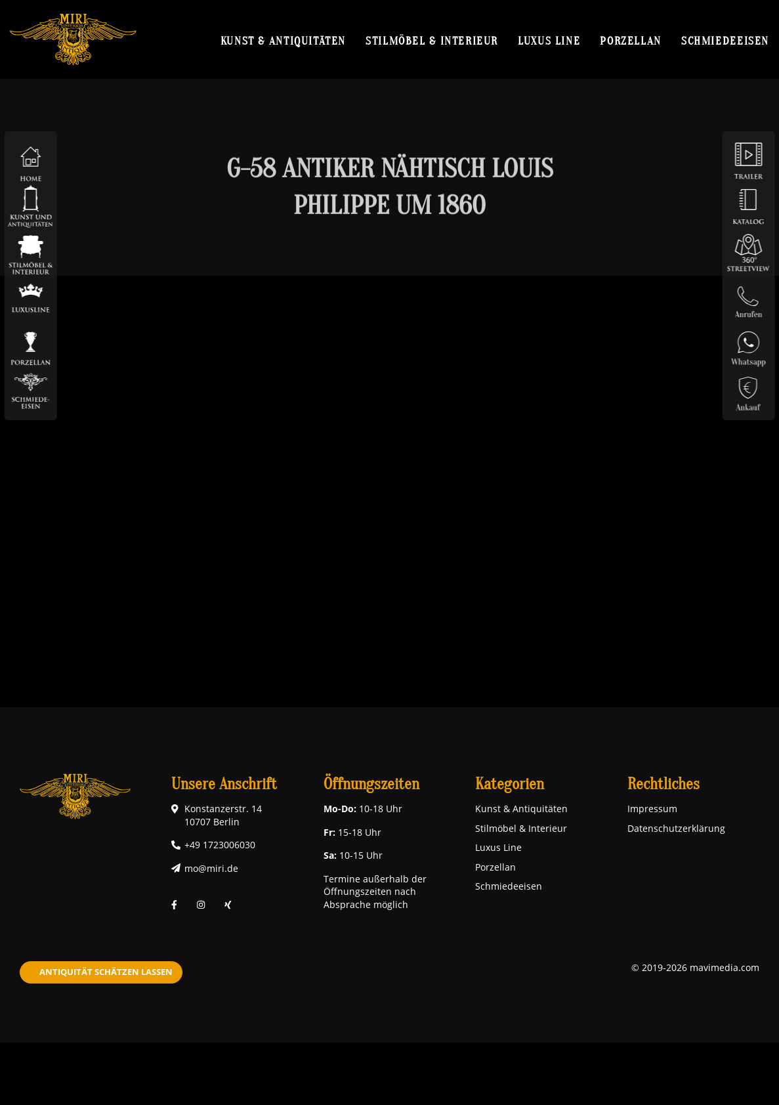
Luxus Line (549, 41)
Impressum (652, 808)
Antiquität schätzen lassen (106, 972)
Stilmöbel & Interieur (432, 41)
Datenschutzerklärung (676, 828)
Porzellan (631, 41)
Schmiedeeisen (725, 41)
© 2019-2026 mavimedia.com (695, 967)
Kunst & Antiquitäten (283, 41)
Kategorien (509, 784)
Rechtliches (663, 784)
